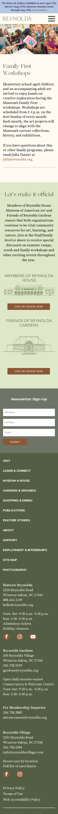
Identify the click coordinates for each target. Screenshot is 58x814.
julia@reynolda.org (17, 159)
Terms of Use (13, 794)
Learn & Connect (17, 471)
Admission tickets (17, 624)
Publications (14, 510)
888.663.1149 (12, 600)
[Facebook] (6, 637)
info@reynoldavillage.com (23, 752)
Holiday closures (15, 629)
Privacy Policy (14, 788)
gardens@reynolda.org (20, 670)
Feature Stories (16, 520)
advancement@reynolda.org (25, 718)
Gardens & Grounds (19, 490)
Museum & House (16, 480)
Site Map (10, 560)
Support (10, 540)
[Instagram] (19, 637)
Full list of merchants (19, 766)
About (8, 530)
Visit (6, 461)
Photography (14, 570)
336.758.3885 (12, 713)
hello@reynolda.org (18, 605)
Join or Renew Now (28, 306)
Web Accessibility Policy (21, 800)
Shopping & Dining (17, 500)
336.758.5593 (12, 665)
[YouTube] (33, 637)
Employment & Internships (25, 550)
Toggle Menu (51, 18)
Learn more (39, 10)
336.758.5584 (12, 747)
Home (17, 18)
